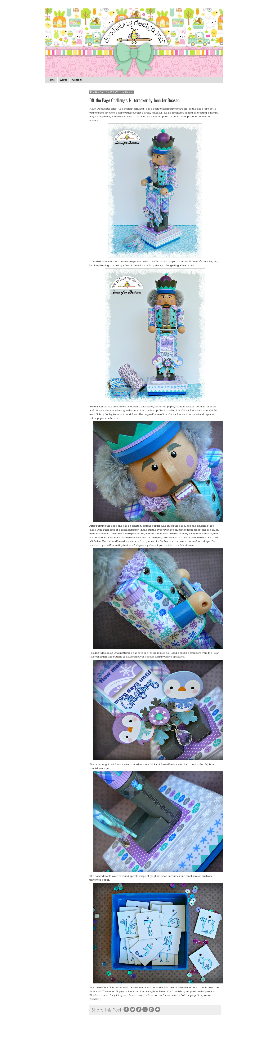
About (63, 79)
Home (51, 79)
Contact (77, 79)
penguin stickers (110, 764)
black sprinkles (174, 656)
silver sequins (146, 656)
